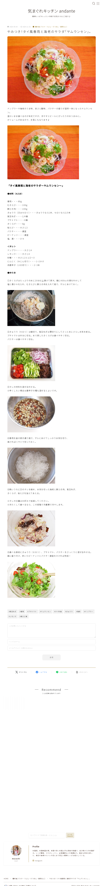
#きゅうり (69, 611)
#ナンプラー (88, 611)
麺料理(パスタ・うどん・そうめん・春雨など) (50, 27)
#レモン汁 (12, 616)
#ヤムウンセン (45, 611)
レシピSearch (70, 857)
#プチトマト (32, 611)
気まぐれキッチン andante (51, 11)
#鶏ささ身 (23, 616)
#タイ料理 (58, 611)
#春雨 (22, 611)
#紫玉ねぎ (12, 611)
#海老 (78, 611)
